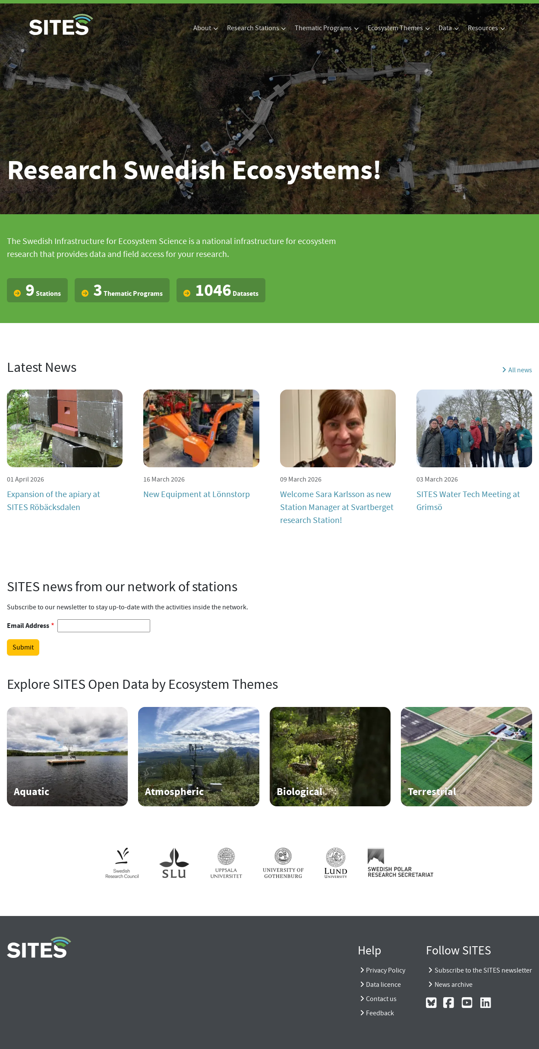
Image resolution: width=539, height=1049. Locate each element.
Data (445, 28)
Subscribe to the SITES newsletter (483, 970)
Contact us (381, 999)
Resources (483, 28)
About (202, 28)
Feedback (380, 1013)
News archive (454, 984)
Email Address (28, 625)
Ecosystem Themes (395, 28)
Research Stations (253, 28)
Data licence (383, 984)
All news (520, 370)
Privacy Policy (385, 970)
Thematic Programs (323, 28)
